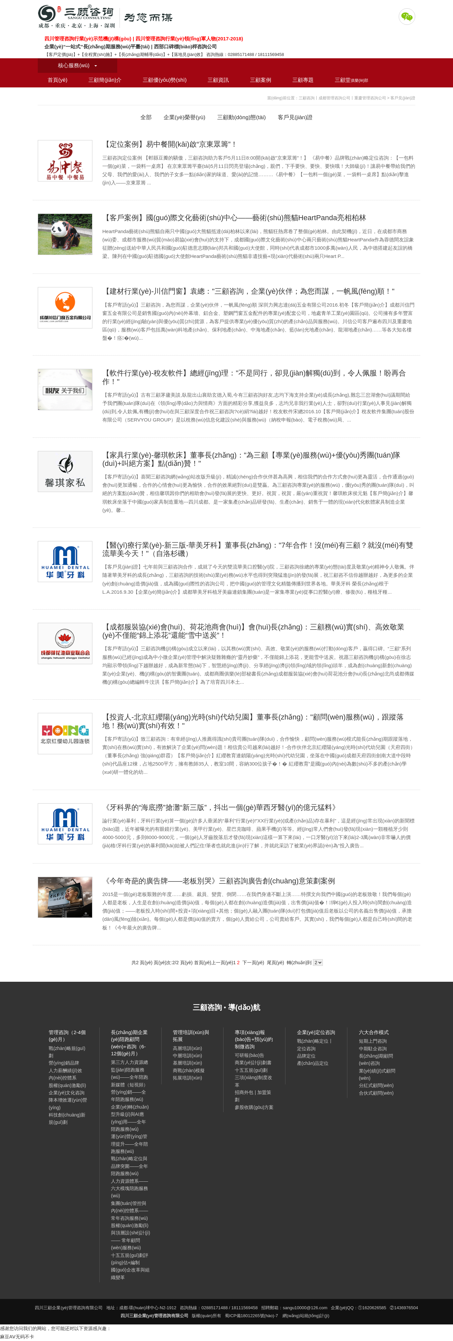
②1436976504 (404, 1307)
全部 (146, 117)
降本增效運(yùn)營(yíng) (68, 1103)
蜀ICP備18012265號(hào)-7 (251, 1315)
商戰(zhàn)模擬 (189, 1070)
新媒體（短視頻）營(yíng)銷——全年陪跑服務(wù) (129, 1092)
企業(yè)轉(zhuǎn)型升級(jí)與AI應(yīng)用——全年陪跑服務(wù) (130, 1118)
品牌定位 (306, 1056)
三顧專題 (303, 80)
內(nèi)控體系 (62, 1077)
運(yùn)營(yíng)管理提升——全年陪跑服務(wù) (129, 1144)
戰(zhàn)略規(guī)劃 (67, 1052)
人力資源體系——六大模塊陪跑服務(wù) (129, 1188)
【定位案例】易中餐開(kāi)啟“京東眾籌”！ (170, 144)
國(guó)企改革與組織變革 (130, 1273)
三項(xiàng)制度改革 (253, 1081)
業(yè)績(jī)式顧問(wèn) (377, 1074)
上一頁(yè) (222, 962)
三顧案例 (260, 80)
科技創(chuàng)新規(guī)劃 (67, 1118)
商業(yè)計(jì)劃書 (253, 1062)
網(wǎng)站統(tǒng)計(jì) (305, 1315)
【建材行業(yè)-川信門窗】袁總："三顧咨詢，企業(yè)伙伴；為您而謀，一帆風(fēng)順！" (248, 291)
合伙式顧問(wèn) (376, 1093)
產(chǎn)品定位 (313, 1063)
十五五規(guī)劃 (251, 1070)
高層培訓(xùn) (187, 1048)
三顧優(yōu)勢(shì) (164, 80)
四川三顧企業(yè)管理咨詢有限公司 (107, 16)
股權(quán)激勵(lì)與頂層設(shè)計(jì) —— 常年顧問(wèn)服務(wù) (130, 1236)
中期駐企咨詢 (373, 1048)
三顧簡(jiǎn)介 (105, 80)
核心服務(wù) (77, 65)
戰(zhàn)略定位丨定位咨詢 (315, 1044)
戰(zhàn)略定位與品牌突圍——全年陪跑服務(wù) (129, 1166)
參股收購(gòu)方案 (254, 1107)
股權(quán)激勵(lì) (67, 1085)
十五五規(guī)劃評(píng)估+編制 (129, 1259)
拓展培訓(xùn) (187, 1077)
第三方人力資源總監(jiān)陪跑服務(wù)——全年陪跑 (129, 1070)
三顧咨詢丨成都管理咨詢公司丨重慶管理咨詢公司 (342, 98)
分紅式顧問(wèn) (376, 1085)
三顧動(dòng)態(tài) (241, 117)
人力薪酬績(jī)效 (65, 1070)
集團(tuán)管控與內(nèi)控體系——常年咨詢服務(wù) (129, 1211)
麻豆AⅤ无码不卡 (17, 1336)
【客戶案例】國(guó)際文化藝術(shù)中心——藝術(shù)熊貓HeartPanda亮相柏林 (234, 218)
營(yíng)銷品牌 (64, 1063)
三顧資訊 (218, 80)
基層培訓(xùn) (187, 1063)
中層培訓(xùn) (187, 1055)
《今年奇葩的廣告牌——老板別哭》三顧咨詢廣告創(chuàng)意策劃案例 (218, 881)
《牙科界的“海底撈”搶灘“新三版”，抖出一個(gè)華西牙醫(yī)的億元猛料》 (220, 807)
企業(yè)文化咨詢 (66, 1092)
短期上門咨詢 (373, 1041)
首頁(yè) (58, 80)
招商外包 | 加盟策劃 (253, 1096)
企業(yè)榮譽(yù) (185, 117)
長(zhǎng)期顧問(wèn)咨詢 (376, 1059)
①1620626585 (372, 1307)
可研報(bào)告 (249, 1055)
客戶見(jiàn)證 (295, 117)
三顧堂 (351, 80)
